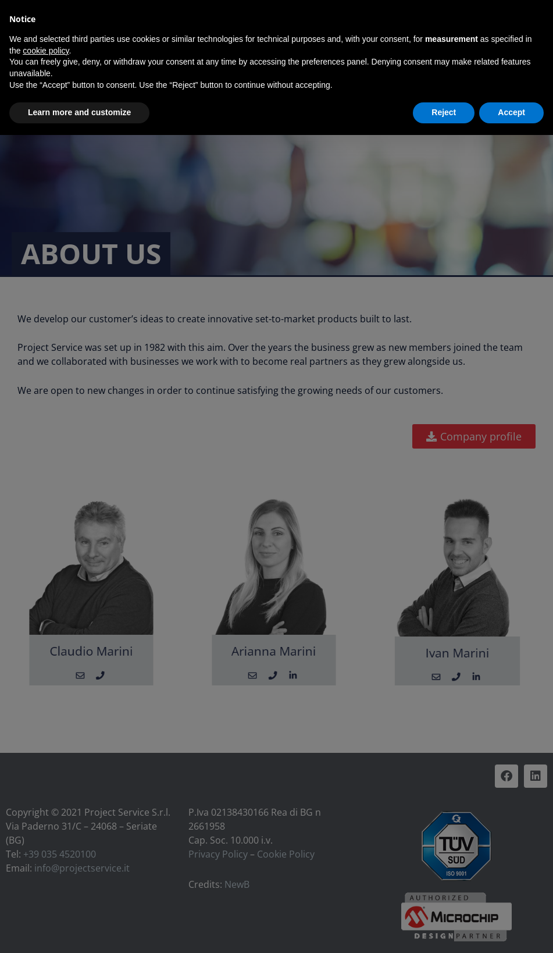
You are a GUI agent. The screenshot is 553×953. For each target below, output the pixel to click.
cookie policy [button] (46, 50)
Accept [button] (511, 112)
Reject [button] (443, 112)
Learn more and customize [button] (79, 112)
